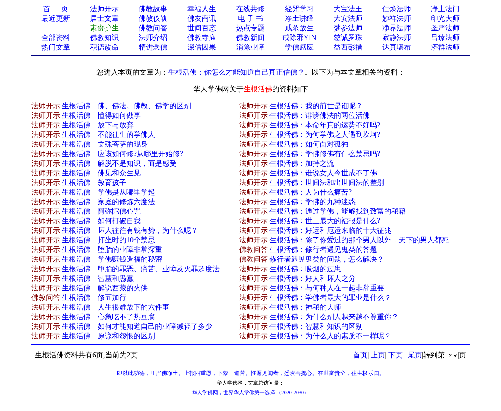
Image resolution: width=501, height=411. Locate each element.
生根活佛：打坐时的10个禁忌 (108, 240)
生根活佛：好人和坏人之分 (312, 278)
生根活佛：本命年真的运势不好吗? (324, 125)
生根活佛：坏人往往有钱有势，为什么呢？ (130, 230)
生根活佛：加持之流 (301, 163)
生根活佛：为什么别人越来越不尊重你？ (334, 317)
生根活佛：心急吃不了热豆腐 (108, 317)
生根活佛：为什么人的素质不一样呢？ (330, 336)
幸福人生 (201, 9)
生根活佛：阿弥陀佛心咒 (101, 211)
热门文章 (55, 47)
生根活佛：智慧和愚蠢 (98, 278)
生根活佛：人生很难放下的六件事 (115, 307)
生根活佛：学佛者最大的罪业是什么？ (330, 298)
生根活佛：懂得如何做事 (101, 115)
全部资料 (55, 38)
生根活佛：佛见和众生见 (101, 173)
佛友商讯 (201, 18)
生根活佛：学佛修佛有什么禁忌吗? (324, 154)
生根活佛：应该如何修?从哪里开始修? (122, 154)
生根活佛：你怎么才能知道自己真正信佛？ (236, 72)
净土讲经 (299, 18)
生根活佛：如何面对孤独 (308, 144)
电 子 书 (250, 18)
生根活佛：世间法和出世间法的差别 (326, 183)
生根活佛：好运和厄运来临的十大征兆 (330, 230)
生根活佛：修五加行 (94, 298)
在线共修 (250, 9)
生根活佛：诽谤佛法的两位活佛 (319, 115)
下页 (395, 355)
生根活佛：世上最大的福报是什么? (324, 221)
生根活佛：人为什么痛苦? (310, 192)
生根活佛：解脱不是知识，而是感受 (119, 163)
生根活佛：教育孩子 (94, 183)
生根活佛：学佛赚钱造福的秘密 (112, 259)
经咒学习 (299, 9)
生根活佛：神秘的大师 (305, 307)
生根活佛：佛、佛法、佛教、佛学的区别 (126, 106)
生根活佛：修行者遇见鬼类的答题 (323, 250)
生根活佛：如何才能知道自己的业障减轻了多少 (137, 326)
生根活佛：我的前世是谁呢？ (316, 106)
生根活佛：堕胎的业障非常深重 (112, 250)
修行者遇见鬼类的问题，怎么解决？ (326, 259)
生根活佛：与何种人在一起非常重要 (326, 288)
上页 (378, 355)
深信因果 (201, 47)
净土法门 (445, 9)
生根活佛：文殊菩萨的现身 (105, 144)
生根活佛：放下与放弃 (98, 125)
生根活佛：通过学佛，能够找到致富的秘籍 (337, 211)
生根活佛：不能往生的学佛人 (108, 135)
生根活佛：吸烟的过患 (305, 269)
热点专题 (250, 28)
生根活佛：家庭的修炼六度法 (108, 202)
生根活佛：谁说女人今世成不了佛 (323, 173)
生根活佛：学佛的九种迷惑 (312, 202)
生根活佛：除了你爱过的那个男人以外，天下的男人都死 (359, 240)
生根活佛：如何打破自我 (101, 221)
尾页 (415, 355)
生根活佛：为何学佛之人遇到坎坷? (324, 135)
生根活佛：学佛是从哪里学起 (108, 192)
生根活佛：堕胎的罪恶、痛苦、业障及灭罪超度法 (141, 269)
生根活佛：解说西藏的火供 (105, 288)
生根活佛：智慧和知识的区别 (316, 326)
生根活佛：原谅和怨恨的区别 (108, 336)
